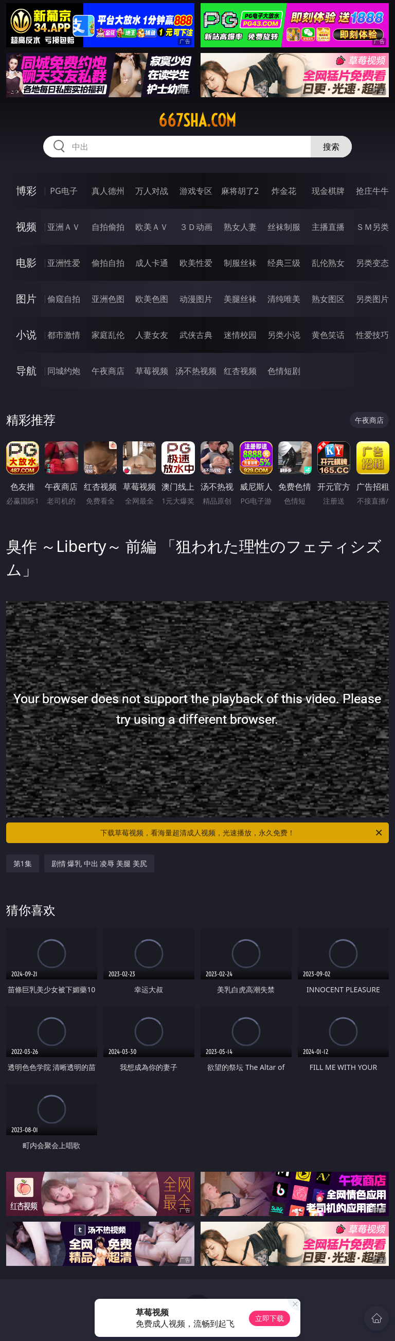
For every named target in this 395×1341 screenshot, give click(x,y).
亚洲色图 (108, 299)
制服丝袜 (240, 263)
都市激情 (63, 335)
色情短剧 (283, 371)
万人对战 (151, 190)
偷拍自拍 (108, 263)
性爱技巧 (372, 335)
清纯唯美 (283, 299)
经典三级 (283, 263)
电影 (26, 263)
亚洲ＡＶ (63, 227)
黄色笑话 (328, 335)
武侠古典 (195, 335)
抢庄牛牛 (372, 190)
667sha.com (197, 120)
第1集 (22, 863)
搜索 (331, 146)
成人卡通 (151, 263)
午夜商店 (108, 371)
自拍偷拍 (108, 227)
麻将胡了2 (240, 190)
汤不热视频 (196, 371)
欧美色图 (151, 299)
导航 (26, 371)
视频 (26, 227)
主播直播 (328, 227)
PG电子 (63, 190)
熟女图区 (328, 299)
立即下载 (269, 1318)
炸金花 (284, 190)
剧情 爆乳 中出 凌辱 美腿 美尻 (99, 863)
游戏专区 (195, 190)
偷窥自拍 (63, 299)
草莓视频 (151, 371)
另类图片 (372, 299)
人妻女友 (151, 335)
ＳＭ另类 (372, 227)
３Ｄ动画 (195, 227)
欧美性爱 (195, 263)
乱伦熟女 (328, 263)
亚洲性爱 (63, 263)
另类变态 (372, 263)
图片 (26, 299)
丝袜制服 (283, 227)
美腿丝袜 (240, 299)
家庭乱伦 (108, 335)
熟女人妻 (240, 227)
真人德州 (108, 190)
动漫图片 (195, 299)
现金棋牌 (328, 190)
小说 (26, 335)
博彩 (26, 191)
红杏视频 (240, 371)
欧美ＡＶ (151, 227)
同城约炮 (63, 371)
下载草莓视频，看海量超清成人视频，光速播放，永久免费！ (242, 833)
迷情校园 (240, 335)
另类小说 (283, 335)
